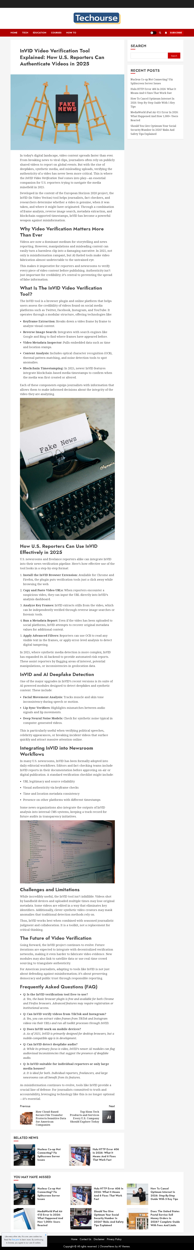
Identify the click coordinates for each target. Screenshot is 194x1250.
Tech (25, 32)
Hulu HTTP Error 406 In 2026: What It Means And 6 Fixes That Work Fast (106, 1155)
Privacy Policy (114, 1239)
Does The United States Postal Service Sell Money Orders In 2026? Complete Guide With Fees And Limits (165, 1218)
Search (138, 45)
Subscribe (173, 32)
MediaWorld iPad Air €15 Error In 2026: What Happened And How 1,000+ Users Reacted (154, 116)
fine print (15, 1239)
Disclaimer (99, 1239)
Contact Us (85, 1239)
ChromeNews (107, 1246)
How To (71, 32)
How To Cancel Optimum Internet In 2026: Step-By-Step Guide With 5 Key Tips (153, 102)
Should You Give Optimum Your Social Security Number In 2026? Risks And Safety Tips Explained (153, 130)
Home (14, 32)
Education (39, 32)
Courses (56, 32)
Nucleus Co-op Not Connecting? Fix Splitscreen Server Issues (49, 1155)
